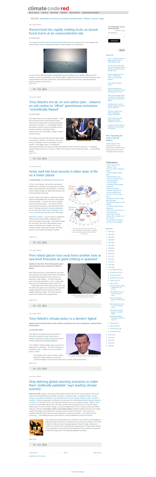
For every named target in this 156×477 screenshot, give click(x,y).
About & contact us (34, 12)
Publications (63, 12)
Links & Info (44, 12)
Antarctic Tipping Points (114, 190)
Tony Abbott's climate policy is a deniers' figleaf (62, 318)
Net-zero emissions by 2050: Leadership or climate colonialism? (115, 112)
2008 (110, 346)
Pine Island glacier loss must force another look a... (117, 305)
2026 (110, 231)
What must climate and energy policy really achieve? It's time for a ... (115, 119)
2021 (110, 245)
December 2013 (115, 269)
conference (93, 424)
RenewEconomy (58, 180)
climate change (49, 338)
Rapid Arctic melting (36, 217)
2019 (110, 251)
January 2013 (114, 331)
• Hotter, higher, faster (113, 165)
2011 (110, 337)
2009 (110, 343)
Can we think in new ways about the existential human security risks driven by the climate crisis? (116, 68)
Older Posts (97, 453)
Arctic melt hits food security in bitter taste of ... (117, 299)
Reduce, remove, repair (94, 19)
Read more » (33, 83)
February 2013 (114, 328)
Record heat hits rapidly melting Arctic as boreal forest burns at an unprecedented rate (63, 31)
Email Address (113, 33)
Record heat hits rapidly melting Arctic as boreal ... (117, 287)
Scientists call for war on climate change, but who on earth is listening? (116, 105)
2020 (110, 248)
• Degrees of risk (111, 167)
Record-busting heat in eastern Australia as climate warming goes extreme (116, 90)
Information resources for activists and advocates (60, 19)
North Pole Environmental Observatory (54, 42)
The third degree (112, 182)
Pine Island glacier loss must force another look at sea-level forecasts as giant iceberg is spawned (65, 257)
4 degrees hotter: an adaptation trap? (78, 396)
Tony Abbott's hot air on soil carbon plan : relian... (117, 293)
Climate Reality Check (114, 177)
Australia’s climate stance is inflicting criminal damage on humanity (116, 126)
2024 (110, 237)
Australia (32, 336)
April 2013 (113, 323)
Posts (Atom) (42, 456)
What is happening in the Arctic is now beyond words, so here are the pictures (115, 77)
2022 (110, 242)
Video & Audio (54, 12)
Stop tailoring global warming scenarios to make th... (117, 317)
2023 (110, 240)
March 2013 (114, 326)
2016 (110, 259)
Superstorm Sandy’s (48, 208)
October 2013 (114, 275)
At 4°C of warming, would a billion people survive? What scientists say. (116, 60)
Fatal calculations (112, 180)
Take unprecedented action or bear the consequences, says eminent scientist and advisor (116, 98)
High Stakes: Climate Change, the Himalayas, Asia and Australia (115, 216)
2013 (110, 267)
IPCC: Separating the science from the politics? (114, 138)
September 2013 (115, 278)
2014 (110, 264)
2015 (110, 262)
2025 (110, 234)
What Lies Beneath (74, 12)
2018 (110, 253)
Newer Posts (34, 453)
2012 (110, 335)
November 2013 (115, 272)
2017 (110, 256)
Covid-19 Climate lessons (115, 179)
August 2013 (114, 280)
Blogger (81, 472)
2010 (110, 340)
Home (65, 453)
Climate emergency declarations (90, 12)
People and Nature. (86, 415)
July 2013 (113, 283)
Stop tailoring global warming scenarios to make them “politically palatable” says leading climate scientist (63, 385)
